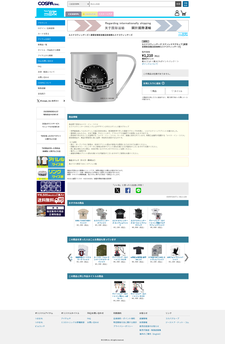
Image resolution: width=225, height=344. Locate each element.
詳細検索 (185, 4)
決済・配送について (46, 71)
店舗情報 (143, 318)
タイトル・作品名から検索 (49, 50)
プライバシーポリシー (123, 326)
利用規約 (117, 313)
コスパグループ (172, 318)
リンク (169, 313)
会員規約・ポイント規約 (124, 318)
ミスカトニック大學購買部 (73, 322)
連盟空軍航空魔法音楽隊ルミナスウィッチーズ (112, 34)
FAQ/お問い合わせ (45, 61)
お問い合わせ (43, 77)
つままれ (39, 318)
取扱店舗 (41, 88)
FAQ (39, 66)
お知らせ (143, 313)
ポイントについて (150, 63)
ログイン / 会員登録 (46, 28)
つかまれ (39, 322)
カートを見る (43, 33)
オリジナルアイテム (44, 313)
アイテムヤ (66, 318)
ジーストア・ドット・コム (177, 322)
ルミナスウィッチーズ (79, 34)
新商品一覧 (42, 44)
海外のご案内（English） (150, 334)
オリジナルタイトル (70, 313)
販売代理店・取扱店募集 (150, 330)
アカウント (42, 22)
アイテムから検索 (45, 55)
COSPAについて (44, 82)
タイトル (177, 91)
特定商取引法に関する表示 (125, 322)
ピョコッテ (40, 326)
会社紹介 (41, 93)
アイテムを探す (44, 39)
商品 (154, 91)
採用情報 (143, 322)
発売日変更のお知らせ (149, 326)
